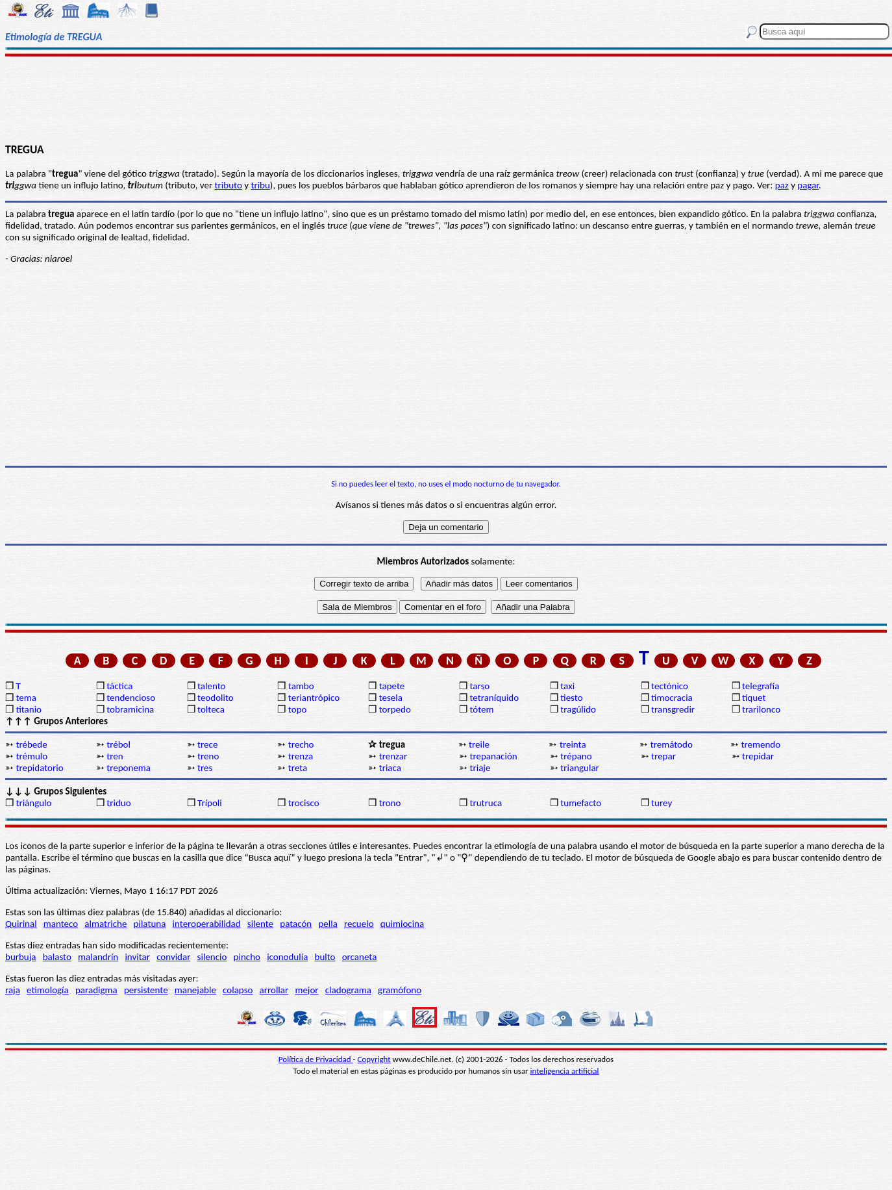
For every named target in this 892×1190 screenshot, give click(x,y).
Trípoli (209, 803)
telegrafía (760, 686)
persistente (146, 990)
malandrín (98, 957)
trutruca (485, 803)
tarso (479, 686)
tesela (391, 697)
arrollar (274, 990)
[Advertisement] (446, 99)
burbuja (20, 957)
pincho (247, 957)
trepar (663, 756)
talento (211, 686)
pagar (808, 185)
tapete (392, 686)
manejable (195, 990)
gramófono (399, 990)
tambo (301, 686)
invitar (137, 957)
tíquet (754, 697)
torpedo (395, 709)
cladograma (348, 990)
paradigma (96, 990)
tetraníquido (494, 697)
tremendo (761, 744)
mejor (306, 990)
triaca (390, 768)
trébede (31, 744)
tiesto (571, 697)
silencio (212, 957)
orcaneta (359, 957)
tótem (481, 709)
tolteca (211, 709)
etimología (48, 990)
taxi (567, 686)
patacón (296, 924)
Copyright (374, 1059)
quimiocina (402, 924)
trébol (118, 744)
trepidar (758, 756)
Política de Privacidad (316, 1059)
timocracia (672, 697)
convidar (173, 957)
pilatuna (150, 924)
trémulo (31, 756)
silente (260, 924)
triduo (118, 803)
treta (297, 768)
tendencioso (130, 697)
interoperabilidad (207, 924)
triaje (479, 768)
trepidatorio (39, 768)
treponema (128, 768)
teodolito (215, 697)
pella (327, 924)
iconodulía (287, 957)
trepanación (493, 756)
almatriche (105, 924)
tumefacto (580, 803)
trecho (301, 744)
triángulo (33, 803)
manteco (60, 924)
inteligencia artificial (564, 1071)
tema (26, 697)
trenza (300, 756)
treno (208, 756)
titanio (29, 709)
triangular (579, 768)
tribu (260, 185)
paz (782, 185)
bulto (325, 957)
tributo (228, 185)
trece (207, 744)
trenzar (393, 756)
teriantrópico (314, 697)
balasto (57, 957)
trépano (575, 756)
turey (661, 803)
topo (297, 709)
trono (390, 803)
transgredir (673, 709)
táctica (119, 686)
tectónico (669, 686)
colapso (238, 990)
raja (12, 990)
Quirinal (21, 924)
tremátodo (671, 744)
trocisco (303, 803)
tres (204, 768)
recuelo (359, 924)
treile (479, 744)
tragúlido (578, 709)
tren (114, 756)
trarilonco (761, 709)
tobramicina (130, 709)
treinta (573, 744)
